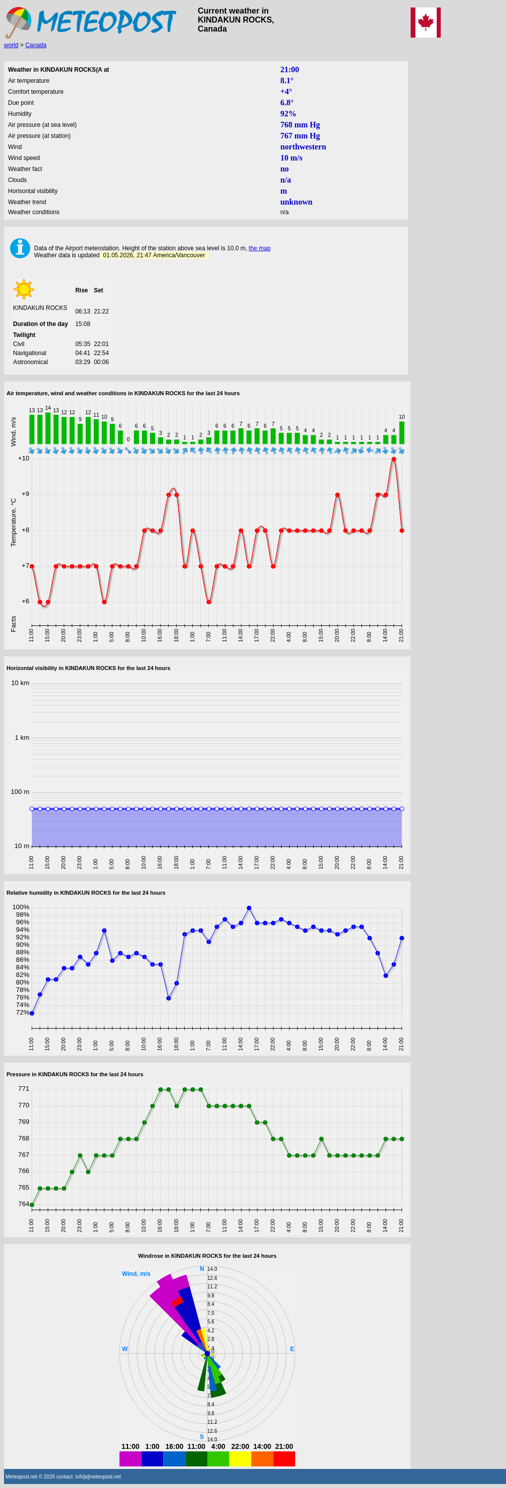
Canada (35, 45)
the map (260, 248)
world (11, 45)
